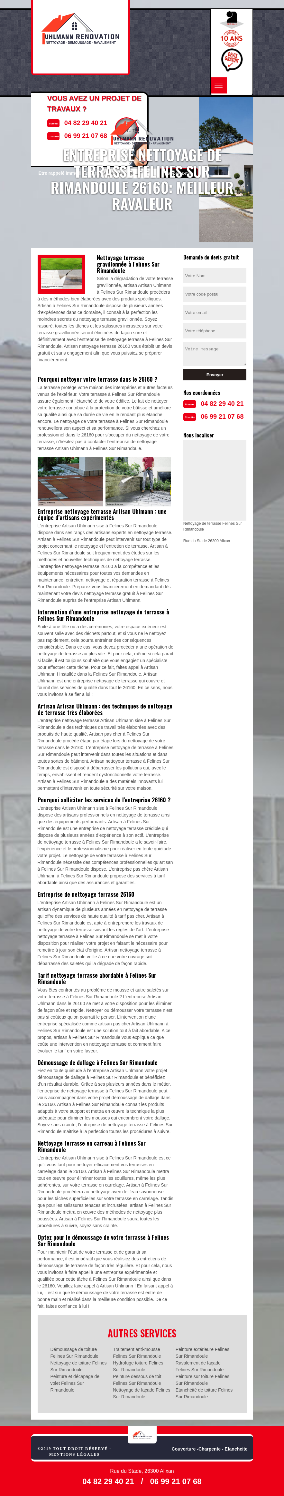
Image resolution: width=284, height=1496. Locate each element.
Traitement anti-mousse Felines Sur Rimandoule (137, 1353)
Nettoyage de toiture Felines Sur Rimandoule (78, 1366)
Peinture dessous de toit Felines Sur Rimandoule (137, 1380)
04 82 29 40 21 (222, 403)
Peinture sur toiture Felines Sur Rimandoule (202, 1380)
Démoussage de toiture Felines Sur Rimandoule (74, 1353)
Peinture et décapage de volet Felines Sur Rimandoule (75, 1383)
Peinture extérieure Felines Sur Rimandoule (202, 1353)
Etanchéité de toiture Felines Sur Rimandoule (204, 1393)
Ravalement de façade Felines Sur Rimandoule (200, 1366)
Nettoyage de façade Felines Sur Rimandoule (141, 1393)
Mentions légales (74, 1454)
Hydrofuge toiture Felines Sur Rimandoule (138, 1366)
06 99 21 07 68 (222, 416)
